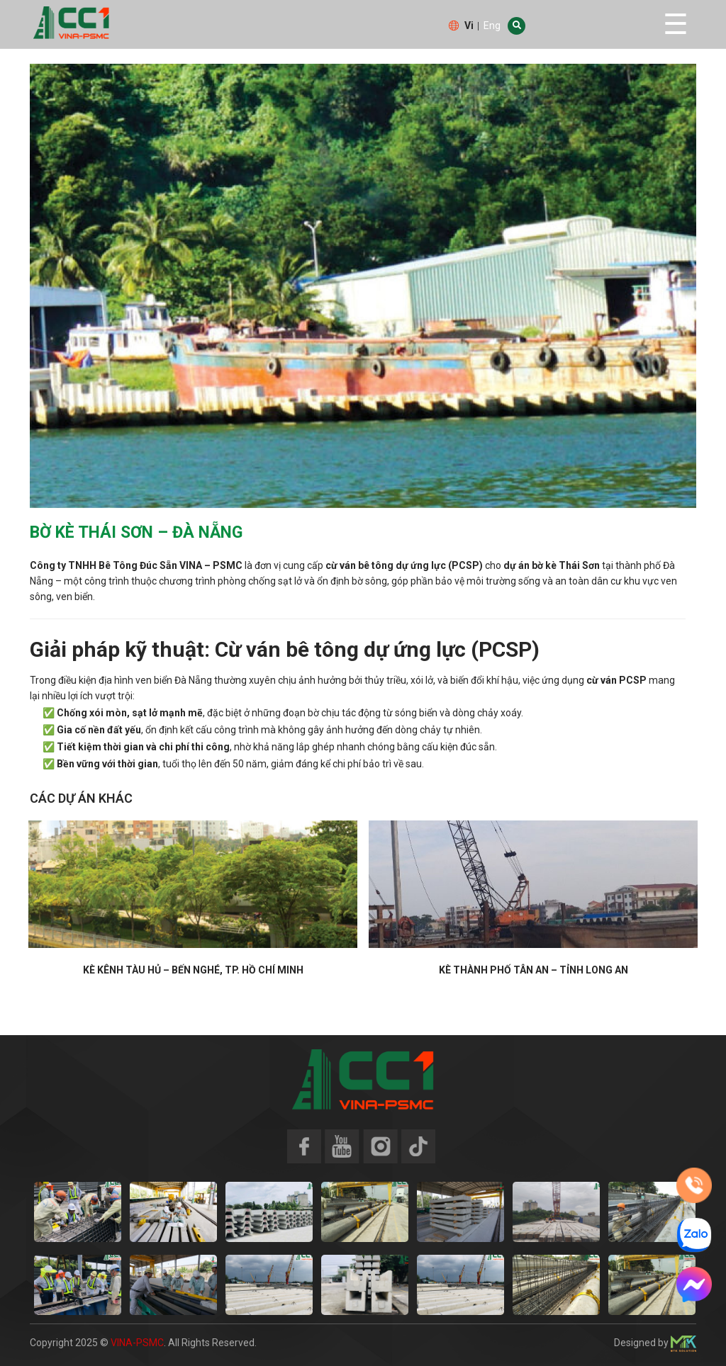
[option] (363, 286)
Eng (492, 25)
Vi (469, 25)
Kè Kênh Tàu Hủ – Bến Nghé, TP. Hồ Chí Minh (193, 970)
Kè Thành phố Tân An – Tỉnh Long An (533, 970)
